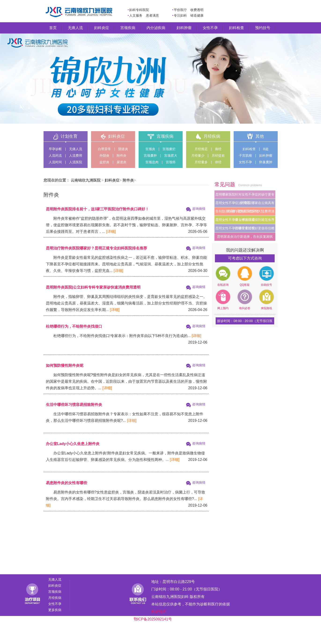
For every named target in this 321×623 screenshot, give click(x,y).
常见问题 (225, 184)
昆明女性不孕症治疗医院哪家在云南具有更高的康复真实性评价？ (244, 204)
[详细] (111, 232)
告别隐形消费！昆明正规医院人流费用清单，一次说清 (244, 212)
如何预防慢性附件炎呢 (64, 365)
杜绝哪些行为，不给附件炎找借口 (74, 326)
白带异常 (104, 149)
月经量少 (197, 155)
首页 (53, 28)
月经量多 (201, 162)
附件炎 (121, 155)
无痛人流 (75, 28)
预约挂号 (262, 28)
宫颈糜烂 (169, 149)
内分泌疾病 (156, 28)
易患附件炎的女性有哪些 (66, 483)
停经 (218, 162)
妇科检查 (236, 28)
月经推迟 (201, 149)
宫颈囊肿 (150, 155)
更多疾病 (54, 610)
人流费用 (75, 155)
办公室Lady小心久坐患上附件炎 (73, 444)
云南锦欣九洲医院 (86, 180)
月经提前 (218, 155)
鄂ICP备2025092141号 (153, 619)
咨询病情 (198, 209)
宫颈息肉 (152, 162)
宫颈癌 (171, 162)
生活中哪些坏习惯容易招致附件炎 (74, 405)
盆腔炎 (104, 162)
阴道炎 (123, 149)
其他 (259, 136)
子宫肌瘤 (245, 155)
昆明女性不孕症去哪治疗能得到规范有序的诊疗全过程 (244, 221)
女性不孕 (210, 28)
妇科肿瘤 (184, 28)
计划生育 (69, 136)
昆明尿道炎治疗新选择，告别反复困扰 (245, 236)
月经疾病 (211, 136)
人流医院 (75, 162)
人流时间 (55, 162)
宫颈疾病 (127, 28)
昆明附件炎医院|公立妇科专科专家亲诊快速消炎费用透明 (93, 287)
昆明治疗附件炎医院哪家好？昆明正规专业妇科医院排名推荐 (96, 248)
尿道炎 (121, 162)
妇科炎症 (101, 28)
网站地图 (158, 612)
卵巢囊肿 (265, 162)
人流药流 (55, 155)
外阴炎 (104, 155)
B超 (266, 149)
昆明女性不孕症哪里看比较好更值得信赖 (244, 228)
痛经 (218, 149)
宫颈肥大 (170, 155)
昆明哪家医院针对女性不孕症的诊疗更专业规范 (244, 196)
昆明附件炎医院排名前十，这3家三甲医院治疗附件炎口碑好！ (97, 209)
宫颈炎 (150, 149)
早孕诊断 (55, 149)
